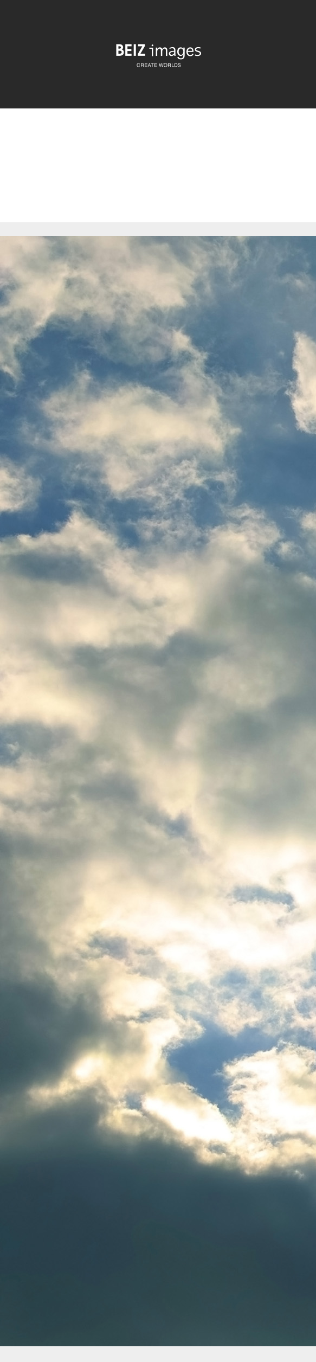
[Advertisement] (158, 174)
